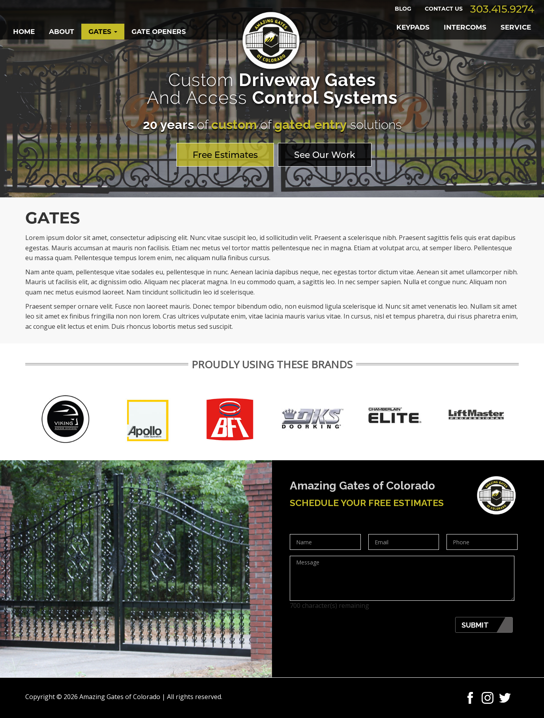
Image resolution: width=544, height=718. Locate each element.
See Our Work (324, 155)
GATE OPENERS (158, 32)
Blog (403, 8)
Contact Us (444, 8)
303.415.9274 (502, 9)
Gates (102, 32)
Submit (475, 625)
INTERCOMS (465, 27)
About (61, 32)
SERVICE (516, 27)
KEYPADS (413, 27)
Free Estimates (225, 155)
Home (24, 32)
